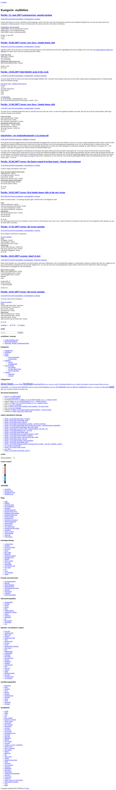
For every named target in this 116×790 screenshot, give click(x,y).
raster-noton (8, 756)
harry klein (7, 552)
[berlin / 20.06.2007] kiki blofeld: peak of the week (25, 72)
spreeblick (7, 530)
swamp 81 (7, 778)
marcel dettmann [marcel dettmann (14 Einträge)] (44, 387)
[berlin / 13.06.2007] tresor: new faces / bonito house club (28, 104)
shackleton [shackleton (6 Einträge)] (97, 387)
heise (6, 609)
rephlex (6, 758)
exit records (7, 731)
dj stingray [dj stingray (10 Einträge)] (78, 384)
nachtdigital (8, 564)
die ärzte (7, 643)
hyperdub (7, 735)
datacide (6, 583)
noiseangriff (8, 591)
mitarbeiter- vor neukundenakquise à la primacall (24, 135)
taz (5, 619)
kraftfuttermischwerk (10, 515)
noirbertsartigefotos (10, 521)
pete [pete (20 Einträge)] (74, 387)
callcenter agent (9, 505)
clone (6, 690)
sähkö (6, 761)
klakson (6, 740)
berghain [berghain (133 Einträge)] (28, 383)
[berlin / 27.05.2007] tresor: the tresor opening (23, 226)
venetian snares (9, 676)
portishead (7, 661)
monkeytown (8, 746)
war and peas (8, 678)
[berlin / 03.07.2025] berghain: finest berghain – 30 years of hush (29, 406)
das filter (7, 604)
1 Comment (36, 19)
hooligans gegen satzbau (11, 513)
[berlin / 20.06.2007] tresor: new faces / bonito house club (28, 42)
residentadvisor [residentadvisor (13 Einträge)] (83, 387)
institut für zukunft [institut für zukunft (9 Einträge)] (16, 387)
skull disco (7, 770)
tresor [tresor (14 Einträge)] (16, 389)
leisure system (8, 561)
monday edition (9, 516)
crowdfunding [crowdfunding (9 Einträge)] (62, 384)
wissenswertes (12, 359)
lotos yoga (7, 562)
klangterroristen (9, 586)
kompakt (7, 697)
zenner (6, 574)
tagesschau (7, 617)
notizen (19, 139)
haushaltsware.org (9, 733)
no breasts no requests (11, 520)
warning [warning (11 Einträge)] (22, 389)
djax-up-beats (8, 724)
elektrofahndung (9, 585)
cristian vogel (8, 641)
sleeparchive (8, 772)
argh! (6, 501)
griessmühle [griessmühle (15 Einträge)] (4, 387)
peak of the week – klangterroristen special (13, 84)
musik (6, 355)
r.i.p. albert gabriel (15, 396)
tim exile (7, 675)
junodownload (8, 695)
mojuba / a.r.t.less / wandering (13, 745)
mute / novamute (9, 748)
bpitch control (8, 721)
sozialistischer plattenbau (12, 773)
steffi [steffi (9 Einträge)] (2, 389)
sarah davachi (8, 665)
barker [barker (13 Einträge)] (21, 384)
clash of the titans (9, 547)
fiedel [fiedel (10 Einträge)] (100, 384)
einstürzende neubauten (11, 646)
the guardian (8, 620)
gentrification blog (10, 510)
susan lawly (7, 777)
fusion (6, 551)
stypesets (11, 376)
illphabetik (7, 738)
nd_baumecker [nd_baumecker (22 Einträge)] (61, 387)
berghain (7, 545)
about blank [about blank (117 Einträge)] (7, 383)
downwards (7, 726)
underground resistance (11, 782)
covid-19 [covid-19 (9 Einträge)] (56, 384)
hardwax (7, 694)
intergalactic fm (9, 557)
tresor (6, 571)
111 (18, 325)
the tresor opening (6, 237)
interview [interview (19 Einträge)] (25, 387)
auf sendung (11, 367)
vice (5, 624)
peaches (6, 660)
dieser (26, 156)
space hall (7, 702)
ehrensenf (7, 508)
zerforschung (8, 536)
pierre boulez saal (9, 566)
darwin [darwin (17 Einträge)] (69, 384)
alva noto (7, 631)
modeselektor (8, 653)
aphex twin (7, 634)
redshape (7, 663)
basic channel (8, 718)
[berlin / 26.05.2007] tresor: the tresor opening (23, 292)
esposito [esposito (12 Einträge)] (96, 384)
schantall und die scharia (11, 528)
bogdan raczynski (9, 638)
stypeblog (4, 2)
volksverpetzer (8, 533)
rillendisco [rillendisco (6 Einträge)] (90, 387)
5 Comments (43, 260)
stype (15, 19)
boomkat (7, 689)
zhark (6, 785)
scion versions (8, 765)
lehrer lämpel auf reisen (11, 588)
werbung (36, 75)
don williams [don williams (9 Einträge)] (84, 384)
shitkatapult (7, 768)
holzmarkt (7, 554)
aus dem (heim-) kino (14, 369)
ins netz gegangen (13, 370)
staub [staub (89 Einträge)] (111, 386)
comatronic (7, 723)
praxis (6, 699)
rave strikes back (9, 526)
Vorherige (4, 325)
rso (5, 569)
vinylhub (7, 704)
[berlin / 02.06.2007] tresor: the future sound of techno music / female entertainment (41, 161)
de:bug (6, 605)
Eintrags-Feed (8, 491)
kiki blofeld (6, 97)
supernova (7, 615)
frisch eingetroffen (13, 357)
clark (5, 639)
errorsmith (7, 730)
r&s (5, 755)
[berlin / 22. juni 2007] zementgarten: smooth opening (26, 15)
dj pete (6, 644)
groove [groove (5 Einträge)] (10, 387)
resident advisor (9, 610)
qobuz (6, 700)
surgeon (6, 670)
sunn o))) (7, 668)
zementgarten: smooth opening (10, 27)
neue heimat (8, 750)
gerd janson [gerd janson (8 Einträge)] (105, 384)
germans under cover (10, 511)
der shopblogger (9, 506)
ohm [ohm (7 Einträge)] (71, 387)
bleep (6, 687)
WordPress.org (8, 494)
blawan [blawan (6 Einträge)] (46, 384)
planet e (6, 751)
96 (10, 325)
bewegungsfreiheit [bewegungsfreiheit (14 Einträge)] (38, 384)
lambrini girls (8, 651)
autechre (7, 636)
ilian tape (7, 736)
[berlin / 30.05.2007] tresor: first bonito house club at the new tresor (33, 192)
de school (7, 549)
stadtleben (20, 19)
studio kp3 (11, 374)
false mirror (7, 648)
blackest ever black (10, 719)
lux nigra (7, 743)
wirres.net (7, 535)
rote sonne (7, 567)
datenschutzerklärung (10, 341)
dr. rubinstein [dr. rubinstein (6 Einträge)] (91, 384)
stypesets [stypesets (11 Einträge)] (9, 389)
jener (32, 156)
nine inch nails (8, 658)
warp (5, 783)
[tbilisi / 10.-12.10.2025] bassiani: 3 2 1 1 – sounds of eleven (39, 399)
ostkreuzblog (8, 525)
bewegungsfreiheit (9, 581)
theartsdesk (7, 622)
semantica (7, 766)
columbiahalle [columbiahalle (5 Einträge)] (51, 384)
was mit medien (9, 365)
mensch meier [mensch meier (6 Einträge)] (52, 387)
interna (6, 354)
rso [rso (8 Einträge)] (93, 387)
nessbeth (7, 590)
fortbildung (7, 352)
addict (6, 713)
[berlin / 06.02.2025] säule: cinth (22, 411)
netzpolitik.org (8, 518)
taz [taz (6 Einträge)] (13, 389)
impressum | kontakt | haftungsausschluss (16, 343)
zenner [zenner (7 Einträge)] (26, 389)
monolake (7, 655)
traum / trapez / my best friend (13, 780)
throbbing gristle (9, 673)
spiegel (6, 614)
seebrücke (7, 593)
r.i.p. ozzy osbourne (15, 404)
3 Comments (43, 75)
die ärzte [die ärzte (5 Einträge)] (73, 384)
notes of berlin (8, 523)
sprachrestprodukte (10, 595)
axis (5, 716)
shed (5, 666)
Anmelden (7, 489)
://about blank (8, 544)
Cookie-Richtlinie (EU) (11, 340)
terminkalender (28, 19)
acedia (6, 711)
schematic (7, 763)
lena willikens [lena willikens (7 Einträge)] (35, 387)
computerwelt (8, 350)
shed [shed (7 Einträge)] (101, 387)
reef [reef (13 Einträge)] (77, 387)
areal (5, 714)
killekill (6, 559)
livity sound (8, 741)
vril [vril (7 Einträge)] (19, 389)
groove (6, 607)
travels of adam (9, 531)
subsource (7, 775)
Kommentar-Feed (9, 492)
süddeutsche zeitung (10, 612)
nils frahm (7, 656)
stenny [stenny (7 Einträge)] (5, 389)
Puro (27, 788)
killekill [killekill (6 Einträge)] (30, 387)
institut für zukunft (10, 556)
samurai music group (10, 760)
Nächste (22, 325)
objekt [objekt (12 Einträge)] (68, 387)
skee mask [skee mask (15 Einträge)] (105, 387)
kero (5, 649)
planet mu (7, 753)
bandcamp (7, 685)
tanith (6, 671)
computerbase (8, 602)
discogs (6, 692)
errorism (7, 728)
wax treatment (8, 572)
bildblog (6, 503)
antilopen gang (8, 633)
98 (14, 325)
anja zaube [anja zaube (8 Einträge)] (16, 384)
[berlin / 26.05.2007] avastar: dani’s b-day (21, 256)
